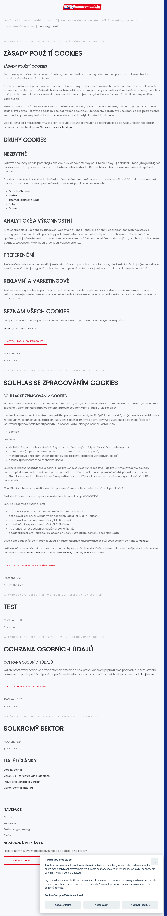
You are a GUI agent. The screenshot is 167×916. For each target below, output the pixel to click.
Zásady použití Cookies (43, 53)
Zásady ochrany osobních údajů (83, 552)
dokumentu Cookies (30, 552)
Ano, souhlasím (63, 905)
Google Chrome (19, 191)
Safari (12, 204)
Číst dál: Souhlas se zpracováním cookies (31, 565)
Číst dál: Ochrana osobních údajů (27, 687)
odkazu (144, 540)
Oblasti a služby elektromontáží (36, 20)
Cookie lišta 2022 (27, 328)
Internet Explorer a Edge (24, 200)
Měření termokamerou (18, 788)
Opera (13, 208)
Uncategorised (93, 41)
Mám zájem (21, 861)
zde (56, 115)
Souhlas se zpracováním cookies (61, 382)
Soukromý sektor (34, 728)
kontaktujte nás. (144, 674)
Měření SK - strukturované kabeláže (27, 776)
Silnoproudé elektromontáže (79, 20)
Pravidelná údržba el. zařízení (22, 782)
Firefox (13, 195)
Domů (7, 20)
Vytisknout (13, 360)
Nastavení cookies (140, 905)
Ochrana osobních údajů (56, 127)
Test (10, 607)
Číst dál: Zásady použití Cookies (25, 341)
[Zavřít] (154, 861)
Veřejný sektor (13, 770)
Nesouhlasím (101, 905)
